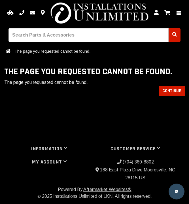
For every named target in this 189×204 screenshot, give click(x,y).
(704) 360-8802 (135, 162)
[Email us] (32, 13)
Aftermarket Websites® (107, 189)
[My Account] (156, 13)
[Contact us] (43, 13)
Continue (171, 91)
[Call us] (21, 13)
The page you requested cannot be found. (52, 51)
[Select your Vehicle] (10, 13)
